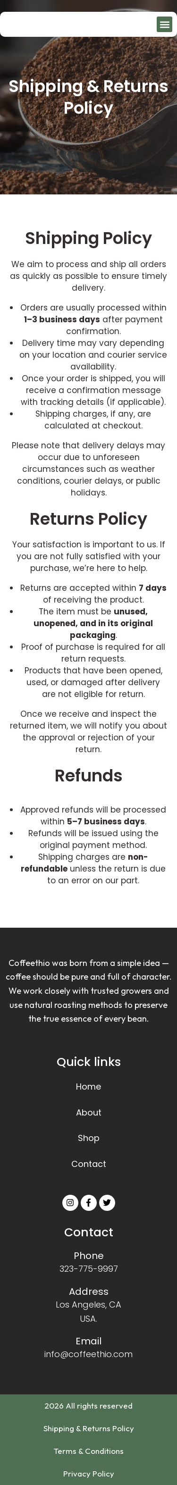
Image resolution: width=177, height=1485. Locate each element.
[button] (164, 24)
